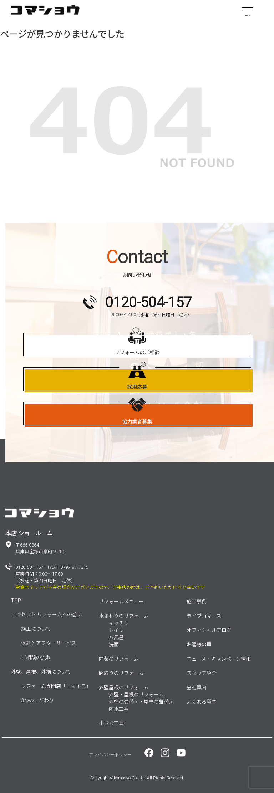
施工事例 (197, 601)
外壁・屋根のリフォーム (136, 694)
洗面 (114, 644)
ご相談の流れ (36, 657)
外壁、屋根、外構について (41, 672)
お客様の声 (199, 644)
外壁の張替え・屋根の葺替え (141, 702)
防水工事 (119, 709)
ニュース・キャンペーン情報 (219, 659)
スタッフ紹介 (202, 673)
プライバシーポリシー (110, 754)
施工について (36, 629)
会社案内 (197, 687)
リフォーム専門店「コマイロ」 (56, 686)
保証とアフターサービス (48, 643)
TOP (16, 600)
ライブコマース (204, 616)
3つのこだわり (37, 700)
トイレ (116, 630)
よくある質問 (202, 702)
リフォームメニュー (121, 601)
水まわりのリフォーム (124, 616)
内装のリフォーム (119, 659)
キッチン (119, 623)
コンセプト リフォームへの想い (46, 614)
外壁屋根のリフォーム (124, 687)
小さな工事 (111, 723)
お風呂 (116, 637)
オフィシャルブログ (209, 630)
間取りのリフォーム (121, 673)
